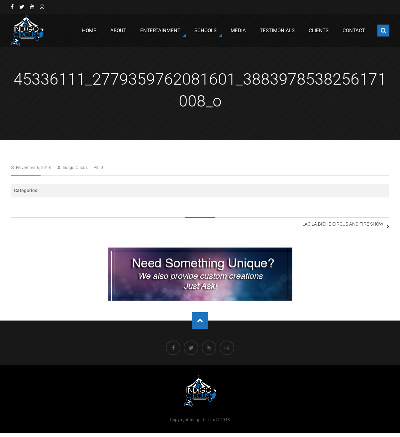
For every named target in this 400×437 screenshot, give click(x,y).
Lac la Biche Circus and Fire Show (330, 226)
